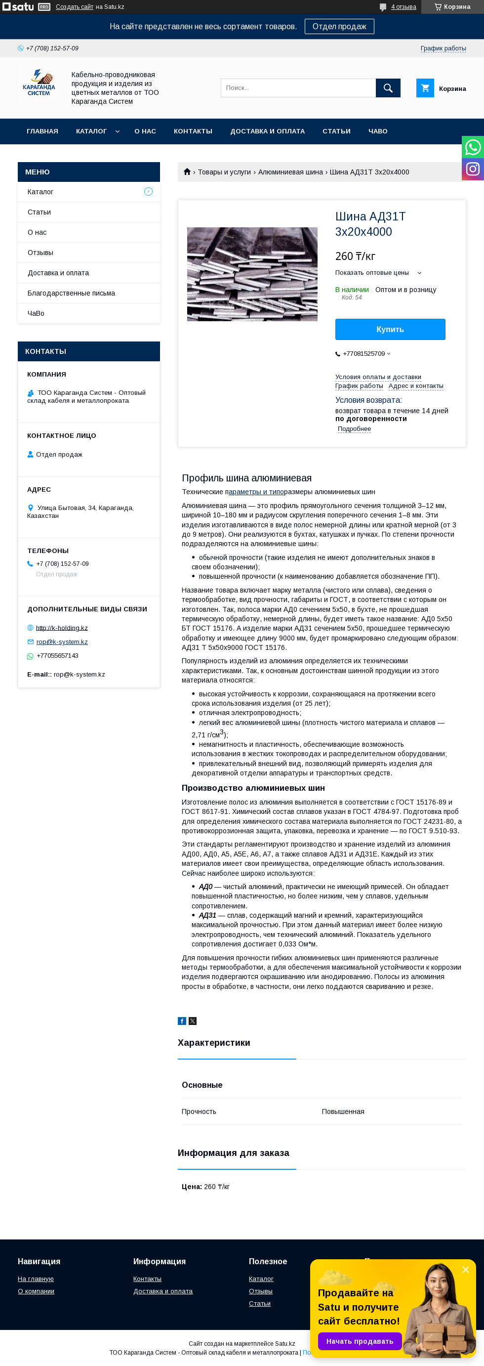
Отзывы (40, 252)
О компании (36, 1291)
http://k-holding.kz (62, 627)
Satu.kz (285, 1343)
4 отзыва (403, 6)
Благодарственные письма (71, 293)
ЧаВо (378, 131)
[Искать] (388, 88)
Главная (42, 131)
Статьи (337, 131)
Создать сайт (74, 6)
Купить (390, 329)
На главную (36, 1278)
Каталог (91, 131)
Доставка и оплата (267, 131)
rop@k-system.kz (62, 641)
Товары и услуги (224, 172)
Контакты (193, 131)
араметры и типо (256, 492)
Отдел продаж (339, 26)
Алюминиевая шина (290, 172)
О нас (145, 131)
